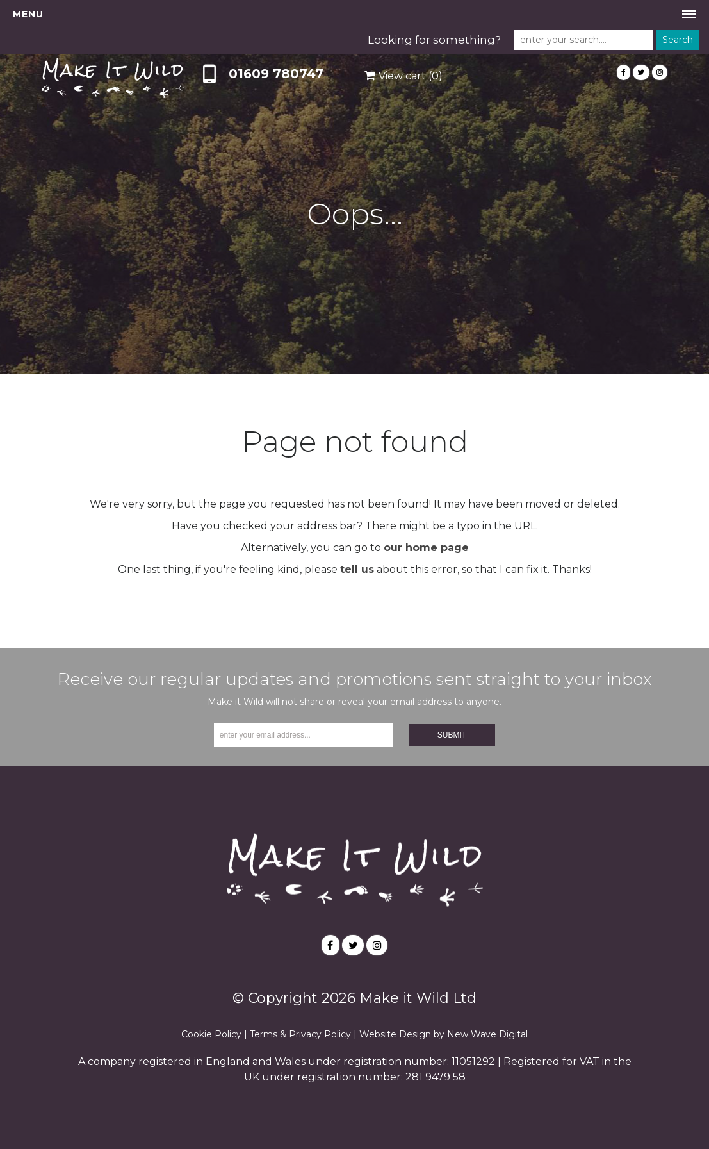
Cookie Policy (211, 1034)
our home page (426, 547)
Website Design (395, 1034)
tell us (357, 569)
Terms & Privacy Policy (300, 1034)
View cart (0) (411, 76)
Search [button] (677, 39)
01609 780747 (276, 73)
